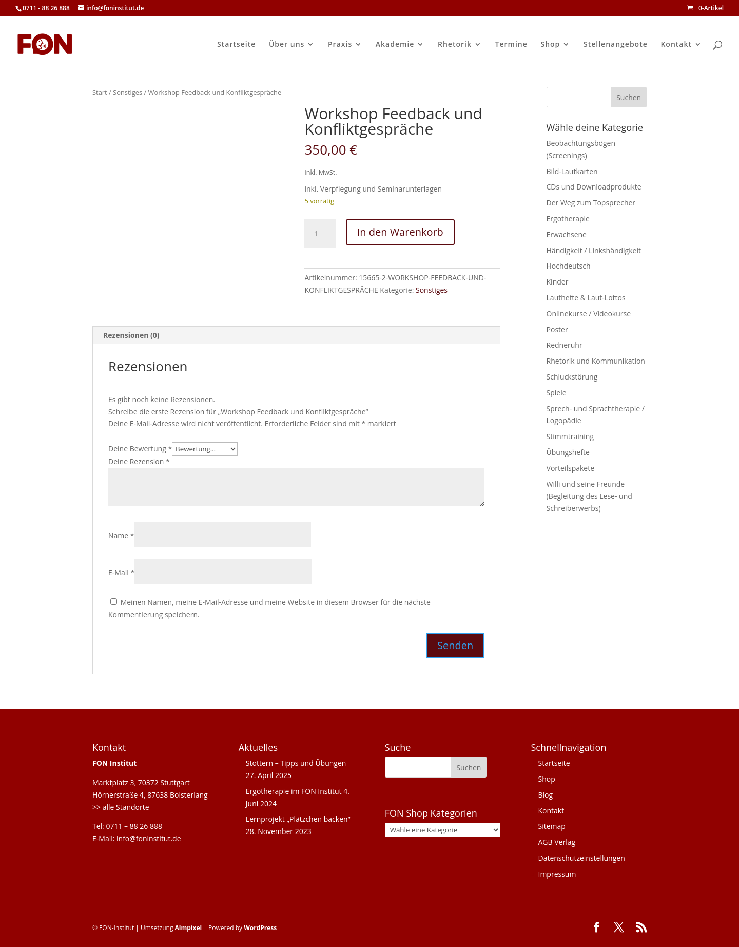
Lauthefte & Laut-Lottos (586, 297)
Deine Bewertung (140, 448)
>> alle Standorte (120, 807)
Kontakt (676, 45)
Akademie (395, 45)
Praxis (340, 45)
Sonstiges (127, 92)
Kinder (558, 282)
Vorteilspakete (571, 468)
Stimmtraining (570, 436)
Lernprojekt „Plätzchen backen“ (298, 819)
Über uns (286, 45)
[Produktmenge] (319, 233)
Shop (550, 45)
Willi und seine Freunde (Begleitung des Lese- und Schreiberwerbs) (589, 496)
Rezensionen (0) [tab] (131, 335)
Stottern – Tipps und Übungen (296, 763)
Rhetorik (455, 45)
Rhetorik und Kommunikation (596, 361)
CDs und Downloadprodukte (594, 187)
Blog (545, 795)
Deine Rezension (139, 461)
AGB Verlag (556, 842)
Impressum (557, 874)
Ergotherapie (568, 218)
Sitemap (551, 826)
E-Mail (121, 572)
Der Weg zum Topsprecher (591, 202)
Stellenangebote (616, 45)
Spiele (557, 392)
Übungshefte (568, 452)
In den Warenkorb (400, 232)
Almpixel (188, 927)
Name (121, 535)
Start (99, 92)
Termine (511, 45)
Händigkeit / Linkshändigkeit (594, 250)
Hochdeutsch (569, 266)
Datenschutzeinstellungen (581, 858)
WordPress (260, 927)
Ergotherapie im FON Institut (294, 791)
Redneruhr (564, 345)
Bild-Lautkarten (572, 171)
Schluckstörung (572, 377)
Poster (557, 329)
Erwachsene (567, 234)
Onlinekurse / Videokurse (589, 313)
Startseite (236, 45)
